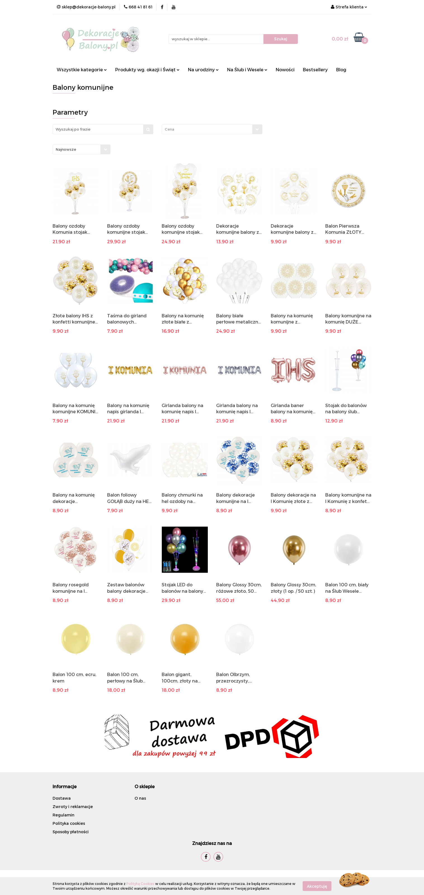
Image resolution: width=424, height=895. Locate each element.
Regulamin (63, 815)
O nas (140, 798)
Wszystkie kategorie (82, 69)
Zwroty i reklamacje (73, 806)
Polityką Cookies (140, 883)
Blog (341, 69)
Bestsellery (315, 69)
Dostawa (62, 798)
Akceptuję (317, 886)
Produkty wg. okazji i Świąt (147, 69)
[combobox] (212, 129)
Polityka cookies (69, 823)
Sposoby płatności (71, 831)
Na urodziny (203, 69)
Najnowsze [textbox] (66, 149)
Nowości (285, 69)
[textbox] (207, 129)
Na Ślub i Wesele (247, 69)
